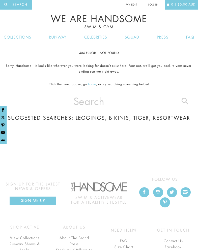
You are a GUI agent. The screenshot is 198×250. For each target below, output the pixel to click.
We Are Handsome (99, 22)
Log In (153, 5)
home (92, 84)
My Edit (131, 5)
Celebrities (95, 37)
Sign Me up (33, 201)
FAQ (190, 37)
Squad (132, 37)
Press (162, 37)
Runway (58, 37)
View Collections (25, 238)
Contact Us (173, 241)
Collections (17, 37)
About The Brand (74, 238)
